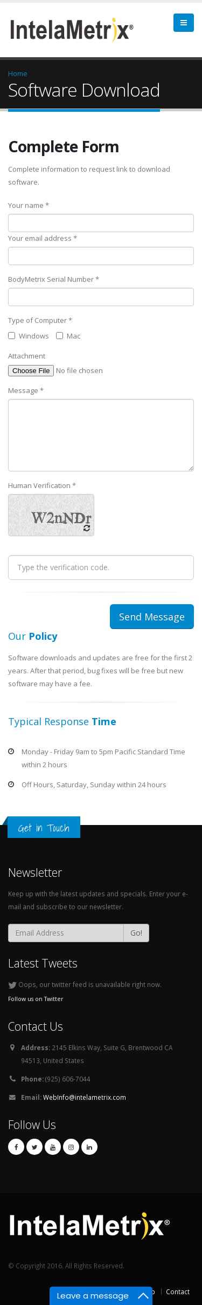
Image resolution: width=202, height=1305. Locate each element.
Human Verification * (42, 485)
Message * (26, 390)
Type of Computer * (40, 320)
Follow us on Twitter (36, 999)
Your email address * (42, 238)
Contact (178, 1291)
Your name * (28, 205)
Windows (28, 336)
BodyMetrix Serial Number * (53, 279)
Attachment (26, 356)
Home (17, 73)
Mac (68, 336)
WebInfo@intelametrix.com (84, 1097)
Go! (136, 933)
